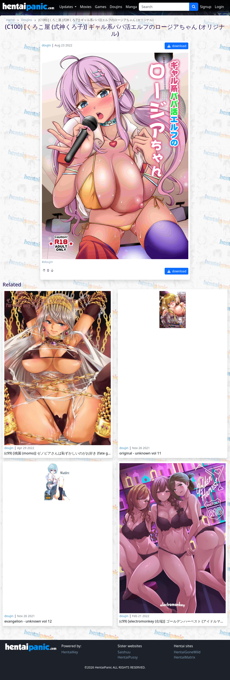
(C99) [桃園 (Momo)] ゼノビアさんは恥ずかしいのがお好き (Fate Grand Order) (57, 453)
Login (219, 6)
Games (100, 6)
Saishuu (124, 652)
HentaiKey (69, 652)
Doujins (116, 6)
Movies (85, 6)
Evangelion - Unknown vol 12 (28, 621)
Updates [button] (66, 6)
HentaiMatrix (184, 657)
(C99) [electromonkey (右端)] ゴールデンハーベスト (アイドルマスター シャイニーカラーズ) (172, 621)
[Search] (164, 7)
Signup (205, 6)
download (176, 46)
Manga (131, 6)
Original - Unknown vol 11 (140, 453)
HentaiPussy (128, 657)
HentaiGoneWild (187, 652)
